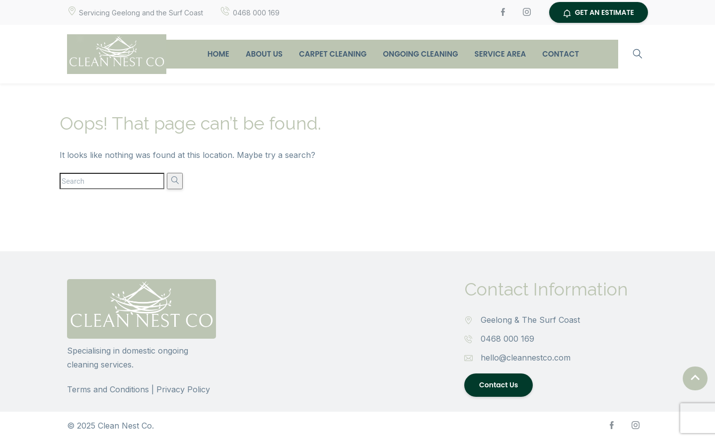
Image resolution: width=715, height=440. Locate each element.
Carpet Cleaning (332, 54)
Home (218, 54)
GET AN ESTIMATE (598, 12)
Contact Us (498, 385)
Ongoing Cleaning (420, 54)
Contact (560, 54)
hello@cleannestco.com (526, 358)
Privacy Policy (183, 389)
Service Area (500, 54)
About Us (264, 54)
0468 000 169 (507, 339)
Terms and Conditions (108, 389)
